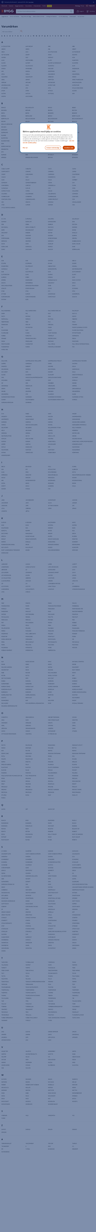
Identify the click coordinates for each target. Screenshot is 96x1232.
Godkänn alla (68, 147)
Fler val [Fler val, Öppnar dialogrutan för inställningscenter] (25, 147)
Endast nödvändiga (53, 147)
